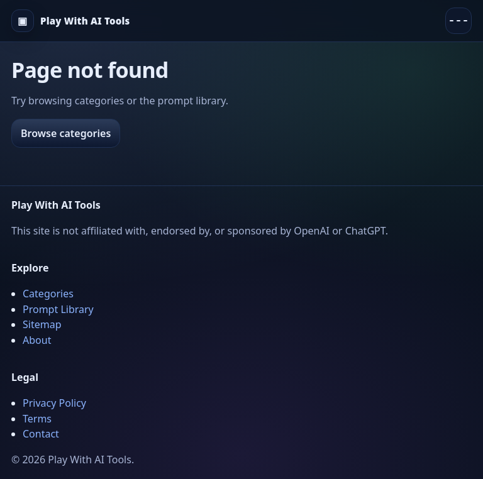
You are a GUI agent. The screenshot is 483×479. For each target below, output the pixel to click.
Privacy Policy (54, 403)
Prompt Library (58, 309)
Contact (41, 434)
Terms (37, 419)
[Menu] (458, 21)
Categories (48, 293)
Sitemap (42, 324)
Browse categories (66, 133)
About (37, 340)
